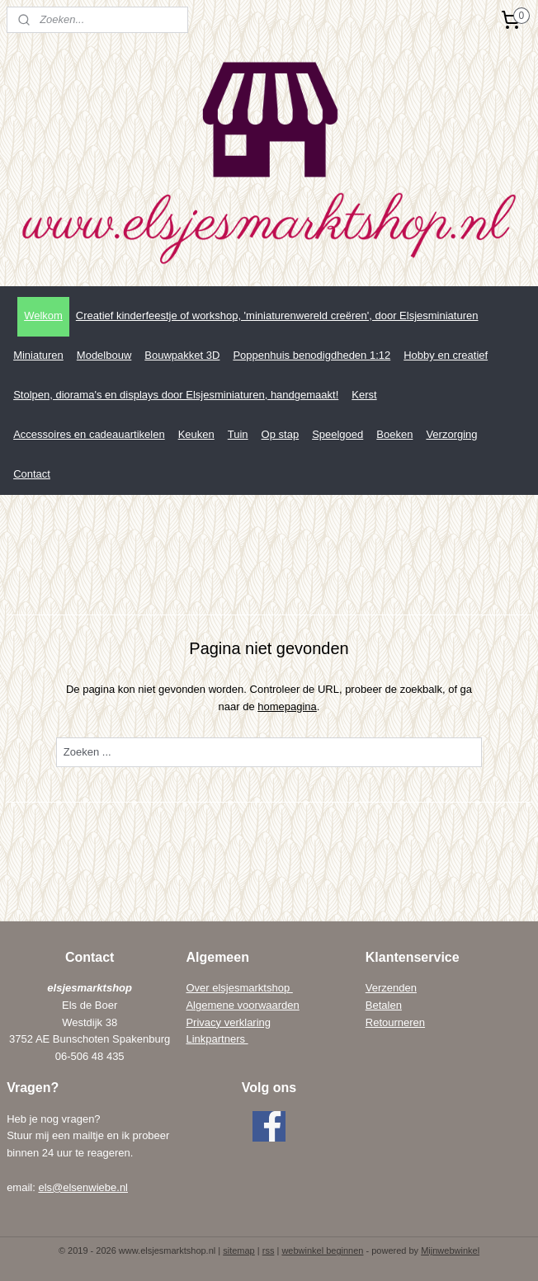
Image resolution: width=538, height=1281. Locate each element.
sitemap (239, 1250)
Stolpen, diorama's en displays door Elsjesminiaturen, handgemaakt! (175, 395)
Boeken (394, 434)
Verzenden (391, 988)
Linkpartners (217, 1039)
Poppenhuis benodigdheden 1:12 (311, 355)
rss (268, 1250)
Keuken (196, 434)
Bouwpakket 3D (181, 355)
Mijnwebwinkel (450, 1250)
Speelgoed (337, 434)
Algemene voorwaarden (242, 1005)
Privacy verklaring (228, 1022)
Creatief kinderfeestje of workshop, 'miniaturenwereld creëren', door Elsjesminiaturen (277, 315)
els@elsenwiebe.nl (83, 1187)
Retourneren (395, 1022)
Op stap (281, 434)
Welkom (43, 315)
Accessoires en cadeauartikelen (89, 434)
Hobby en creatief (446, 355)
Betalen (384, 1005)
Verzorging (451, 434)
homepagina (287, 705)
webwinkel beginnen (322, 1250)
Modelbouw (104, 355)
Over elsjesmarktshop (239, 988)
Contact (31, 474)
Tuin (238, 434)
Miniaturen (38, 355)
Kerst (364, 395)
